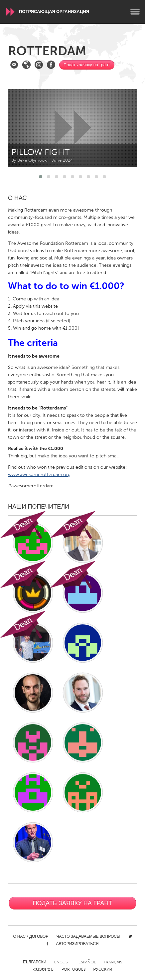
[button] (41, 176)
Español (87, 962)
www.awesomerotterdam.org (39, 474)
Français (113, 962)
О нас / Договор (30, 936)
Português (73, 969)
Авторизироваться (77, 943)
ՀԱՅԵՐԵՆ (43, 969)
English (62, 962)
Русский (102, 969)
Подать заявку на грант (87, 64)
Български (35, 962)
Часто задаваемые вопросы (88, 936)
